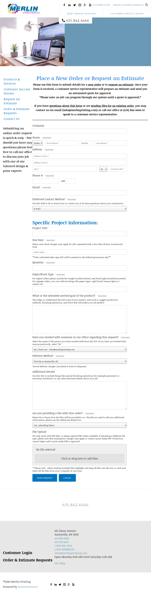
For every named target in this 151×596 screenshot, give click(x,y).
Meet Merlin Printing (81, 13)
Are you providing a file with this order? (57, 413)
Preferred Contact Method (48, 199)
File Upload (39, 432)
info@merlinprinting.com (71, 553)
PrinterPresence (28, 587)
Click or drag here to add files (79, 458)
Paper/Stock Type (43, 274)
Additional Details (43, 371)
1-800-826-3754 (63, 546)
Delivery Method (43, 356)
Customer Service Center (127, 13)
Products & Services (12, 81)
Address (37, 149)
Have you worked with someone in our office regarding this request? (75, 337)
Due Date (38, 240)
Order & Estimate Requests (128, 5)
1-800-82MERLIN (64, 549)
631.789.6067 (62, 542)
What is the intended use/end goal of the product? (64, 295)
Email (36, 187)
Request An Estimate (12, 101)
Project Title (39, 228)
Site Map (60, 563)
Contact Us (11, 119)
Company (38, 125)
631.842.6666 (77, 20)
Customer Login (101, 5)
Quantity (38, 262)
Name (36, 137)
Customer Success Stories (17, 91)
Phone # (38, 175)
